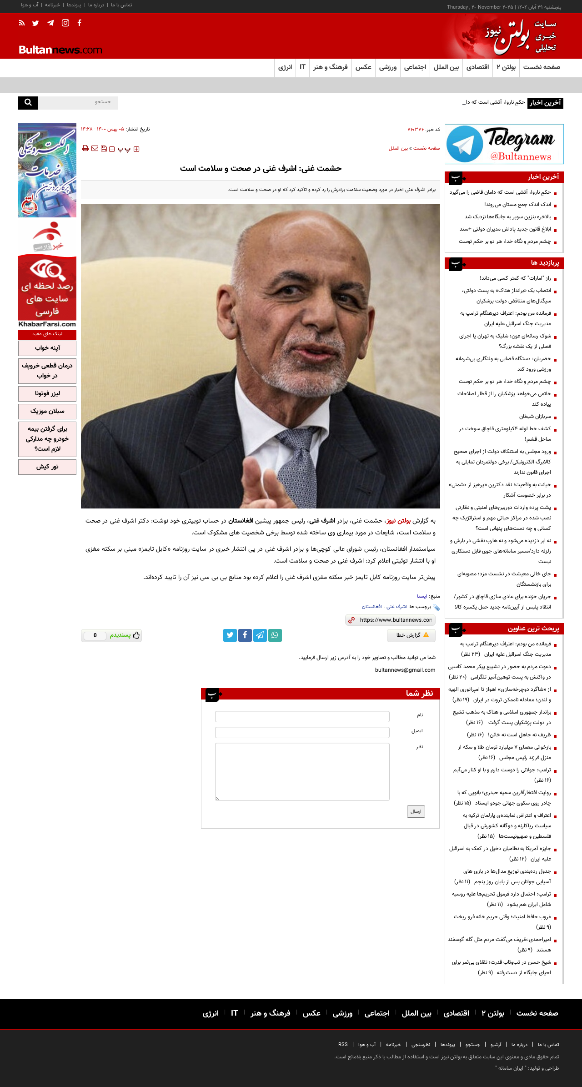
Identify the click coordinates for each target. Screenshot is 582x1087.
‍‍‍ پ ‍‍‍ (124, 149)
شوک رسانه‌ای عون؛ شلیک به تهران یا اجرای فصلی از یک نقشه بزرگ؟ (505, 341)
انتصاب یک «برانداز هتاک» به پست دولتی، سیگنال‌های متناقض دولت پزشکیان (506, 296)
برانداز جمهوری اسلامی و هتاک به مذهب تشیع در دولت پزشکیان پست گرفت (502, 717)
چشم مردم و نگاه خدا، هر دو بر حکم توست (505, 241)
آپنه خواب (47, 348)
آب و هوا (29, 5)
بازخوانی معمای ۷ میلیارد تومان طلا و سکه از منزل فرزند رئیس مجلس (504, 752)
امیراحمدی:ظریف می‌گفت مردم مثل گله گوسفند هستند (499, 945)
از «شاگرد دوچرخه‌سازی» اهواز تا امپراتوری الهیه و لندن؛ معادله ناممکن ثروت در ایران (499, 694)
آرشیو (496, 1045)
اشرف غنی (396, 607)
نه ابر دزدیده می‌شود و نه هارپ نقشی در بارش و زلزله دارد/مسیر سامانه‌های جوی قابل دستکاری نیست (500, 551)
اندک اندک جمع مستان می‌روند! (517, 205)
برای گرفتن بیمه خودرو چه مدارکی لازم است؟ (47, 439)
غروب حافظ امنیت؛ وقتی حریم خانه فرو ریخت (501, 922)
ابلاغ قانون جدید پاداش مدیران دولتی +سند (505, 229)
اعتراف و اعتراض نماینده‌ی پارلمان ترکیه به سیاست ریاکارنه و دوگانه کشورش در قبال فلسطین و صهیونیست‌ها (507, 825)
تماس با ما (121, 5)
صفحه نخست (541, 67)
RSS (343, 1045)
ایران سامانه (510, 1068)
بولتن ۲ (506, 67)
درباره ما (96, 5)
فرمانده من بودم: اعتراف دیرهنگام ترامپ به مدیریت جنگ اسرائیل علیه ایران (505, 318)
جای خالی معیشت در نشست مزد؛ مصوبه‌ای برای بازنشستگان (504, 579)
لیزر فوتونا (47, 394)
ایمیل (417, 731)
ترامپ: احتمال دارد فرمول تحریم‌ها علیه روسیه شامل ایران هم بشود (501, 899)
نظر (419, 747)
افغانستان (372, 607)
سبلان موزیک (47, 412)
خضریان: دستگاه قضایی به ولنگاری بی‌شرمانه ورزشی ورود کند (503, 364)
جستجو (473, 1045)
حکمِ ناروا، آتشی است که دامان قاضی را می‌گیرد (500, 192)
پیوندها (74, 5)
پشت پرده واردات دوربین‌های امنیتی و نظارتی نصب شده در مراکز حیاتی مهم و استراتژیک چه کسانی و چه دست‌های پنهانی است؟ (501, 518)
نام (420, 715)
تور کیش (47, 467)
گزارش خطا (412, 635)
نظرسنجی (420, 1045)
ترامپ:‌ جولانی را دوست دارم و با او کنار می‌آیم (501, 775)
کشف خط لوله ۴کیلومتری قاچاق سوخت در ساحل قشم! (505, 434)
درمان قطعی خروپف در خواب (47, 371)
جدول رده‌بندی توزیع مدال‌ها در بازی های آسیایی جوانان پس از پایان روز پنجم (502, 876)
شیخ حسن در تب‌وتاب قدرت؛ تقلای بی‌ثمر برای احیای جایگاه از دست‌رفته (501, 967)
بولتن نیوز (398, 521)
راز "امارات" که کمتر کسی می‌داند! (515, 278)
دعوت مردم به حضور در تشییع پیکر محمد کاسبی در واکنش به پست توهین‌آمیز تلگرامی (499, 672)
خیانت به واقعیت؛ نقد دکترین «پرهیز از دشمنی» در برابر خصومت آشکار (500, 490)
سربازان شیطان (535, 417)
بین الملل (398, 148)
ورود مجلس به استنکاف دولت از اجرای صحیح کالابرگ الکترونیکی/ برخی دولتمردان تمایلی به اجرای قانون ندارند (502, 462)
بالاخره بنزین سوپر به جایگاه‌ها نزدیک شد (508, 217)
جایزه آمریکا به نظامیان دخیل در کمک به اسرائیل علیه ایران (500, 854)
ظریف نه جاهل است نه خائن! (509, 735)
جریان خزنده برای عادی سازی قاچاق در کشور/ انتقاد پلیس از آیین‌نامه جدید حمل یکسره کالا (502, 602)
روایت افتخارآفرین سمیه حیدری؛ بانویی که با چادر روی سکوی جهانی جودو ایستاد (502, 798)
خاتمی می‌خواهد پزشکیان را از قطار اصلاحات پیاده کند (504, 399)
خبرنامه (52, 5)
